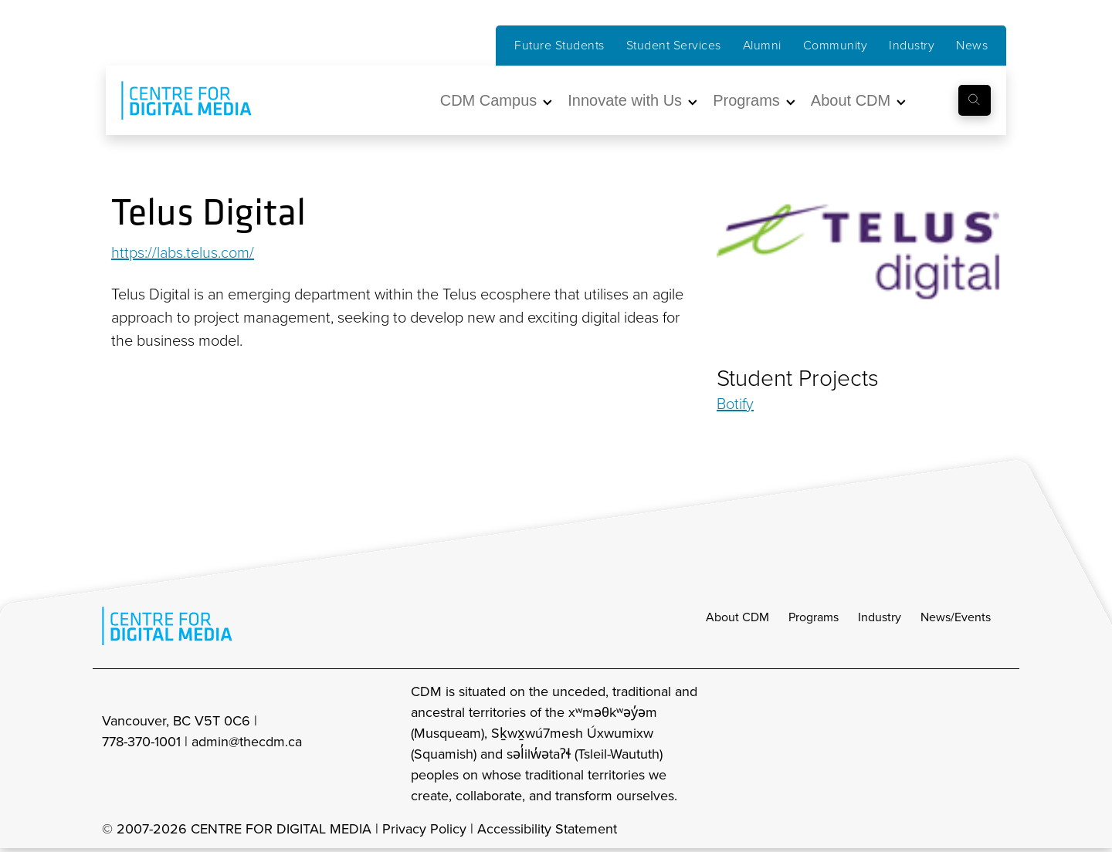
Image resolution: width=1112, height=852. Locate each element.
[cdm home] (175, 100)
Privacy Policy (424, 829)
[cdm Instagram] (897, 743)
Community (835, 45)
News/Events (955, 617)
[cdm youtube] (999, 743)
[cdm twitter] (965, 743)
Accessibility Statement (547, 829)
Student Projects (798, 378)
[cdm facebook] (931, 743)
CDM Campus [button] (488, 100)
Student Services (673, 45)
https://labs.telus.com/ (182, 252)
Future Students (559, 45)
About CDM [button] (850, 100)
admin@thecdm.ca (247, 742)
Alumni (762, 45)
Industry (911, 45)
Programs (813, 617)
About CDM (737, 617)
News (972, 45)
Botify (735, 403)
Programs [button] (746, 100)
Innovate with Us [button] (625, 100)
